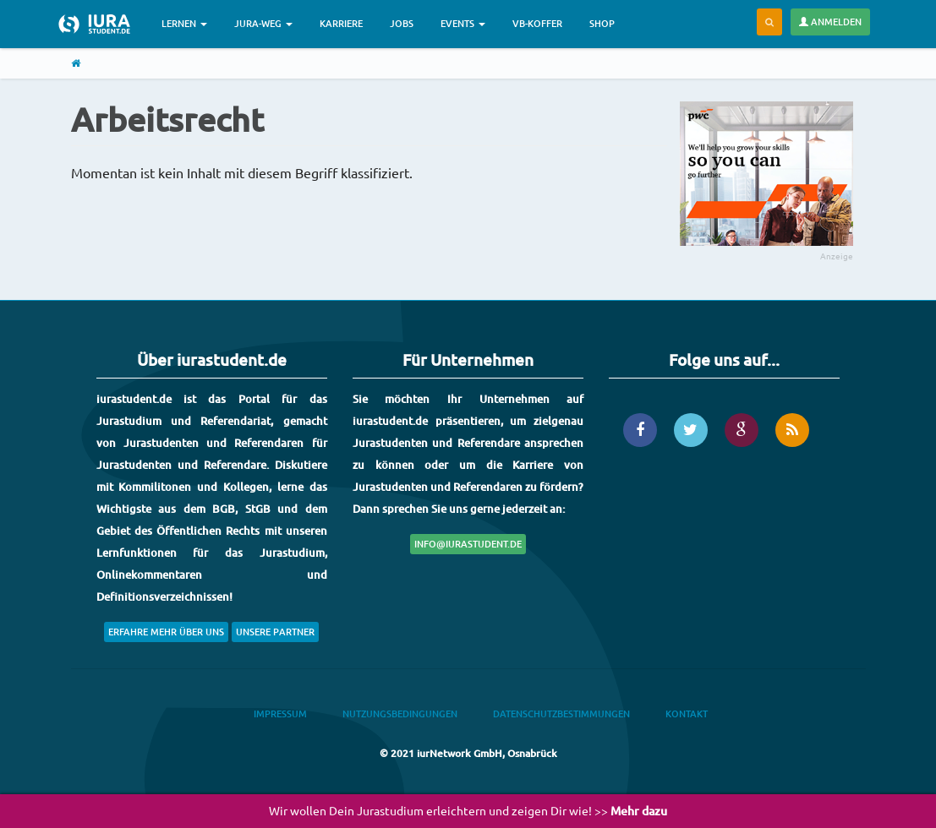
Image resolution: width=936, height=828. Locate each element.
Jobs (401, 23)
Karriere (341, 23)
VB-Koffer (537, 23)
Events (463, 23)
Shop (602, 23)
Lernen (184, 23)
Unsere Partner (275, 631)
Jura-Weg (263, 23)
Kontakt (686, 713)
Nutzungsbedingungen (399, 713)
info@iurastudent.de (468, 544)
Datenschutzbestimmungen (561, 713)
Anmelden (830, 21)
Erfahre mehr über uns (166, 631)
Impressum (280, 713)
